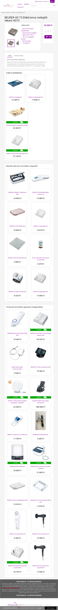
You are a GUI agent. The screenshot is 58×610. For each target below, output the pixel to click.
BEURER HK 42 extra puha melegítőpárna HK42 (17, 500)
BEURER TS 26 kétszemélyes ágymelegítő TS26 (17, 153)
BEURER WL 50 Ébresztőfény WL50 (17, 466)
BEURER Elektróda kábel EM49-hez (40, 434)
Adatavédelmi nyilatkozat (14, 605)
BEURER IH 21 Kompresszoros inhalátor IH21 (17, 434)
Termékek (26, 4)
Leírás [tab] (9, 55)
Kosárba (49, 37)
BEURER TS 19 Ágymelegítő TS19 (40, 226)
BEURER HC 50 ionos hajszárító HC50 (40, 534)
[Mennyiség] (48, 31)
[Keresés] (43, 5)
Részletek (39, 608)
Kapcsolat (21, 7)
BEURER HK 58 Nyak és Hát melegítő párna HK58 (17, 125)
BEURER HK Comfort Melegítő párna (17, 226)
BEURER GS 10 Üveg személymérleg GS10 (17, 257)
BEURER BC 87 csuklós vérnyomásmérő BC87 (41, 367)
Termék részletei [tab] (18, 55)
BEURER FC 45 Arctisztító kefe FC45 (17, 534)
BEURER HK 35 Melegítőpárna (15, 97)
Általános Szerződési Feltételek (33, 605)
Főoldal (20, 4)
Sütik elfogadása (51, 608)
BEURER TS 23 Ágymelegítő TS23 (35, 97)
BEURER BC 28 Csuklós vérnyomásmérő (17, 291)
